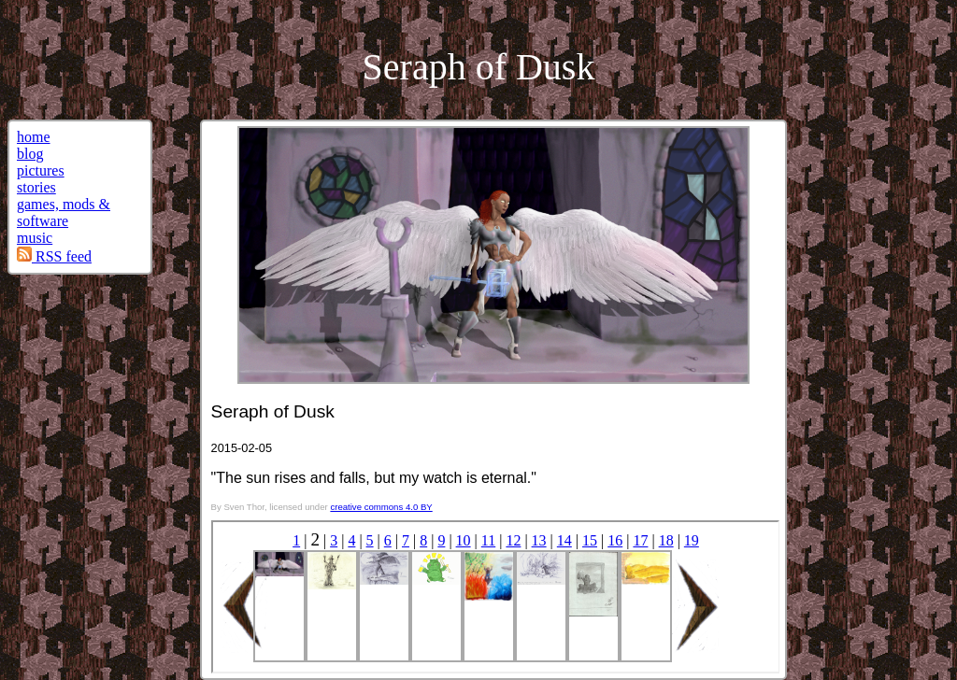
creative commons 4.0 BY (381, 507)
